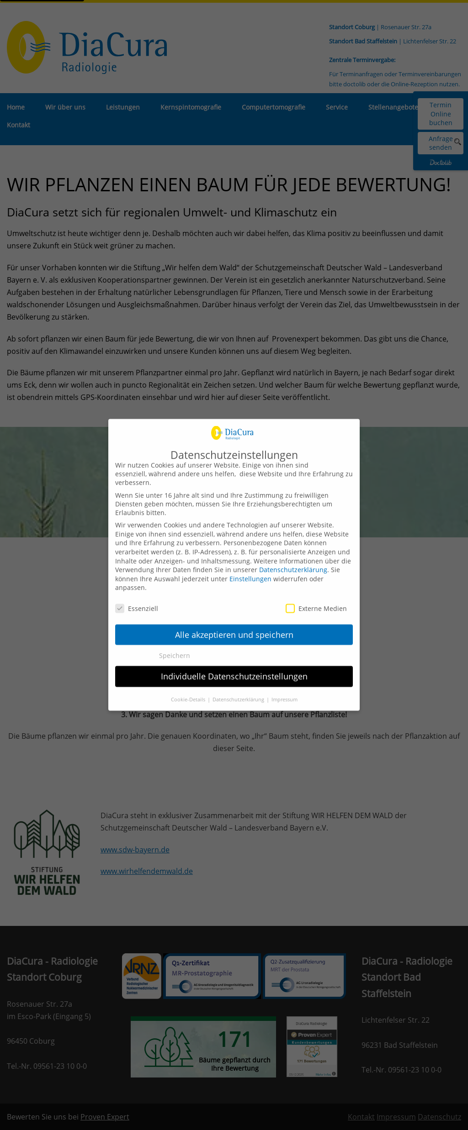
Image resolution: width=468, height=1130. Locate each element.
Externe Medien (316, 600)
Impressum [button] (284, 691)
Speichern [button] (174, 647)
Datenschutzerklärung (293, 561)
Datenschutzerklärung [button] (239, 691)
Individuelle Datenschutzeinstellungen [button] (234, 667)
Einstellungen (250, 570)
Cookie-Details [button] (189, 691)
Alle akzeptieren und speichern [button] (234, 625)
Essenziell (136, 600)
